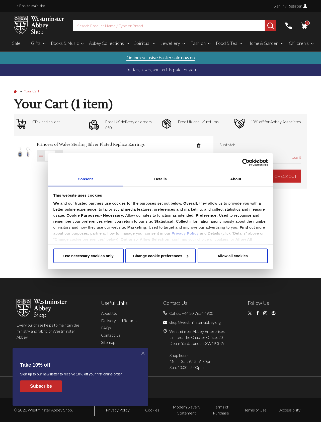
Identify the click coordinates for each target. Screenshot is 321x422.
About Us (109, 313)
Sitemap (108, 342)
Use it (296, 157)
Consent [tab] (85, 179)
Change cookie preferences (160, 256)
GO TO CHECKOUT (275, 176)
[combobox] (169, 25)
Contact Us (110, 335)
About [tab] (235, 179)
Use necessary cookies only (88, 256)
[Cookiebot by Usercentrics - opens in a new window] (246, 162)
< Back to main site (31, 6)
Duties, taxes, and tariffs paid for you (160, 69)
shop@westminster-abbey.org (195, 322)
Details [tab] (160, 179)
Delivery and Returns (119, 320)
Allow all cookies (232, 256)
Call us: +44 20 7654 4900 (191, 313)
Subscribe (41, 386)
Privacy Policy (185, 233)
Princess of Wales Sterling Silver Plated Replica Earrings (91, 144)
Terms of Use (255, 409)
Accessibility (289, 409)
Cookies (152, 409)
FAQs (106, 327)
